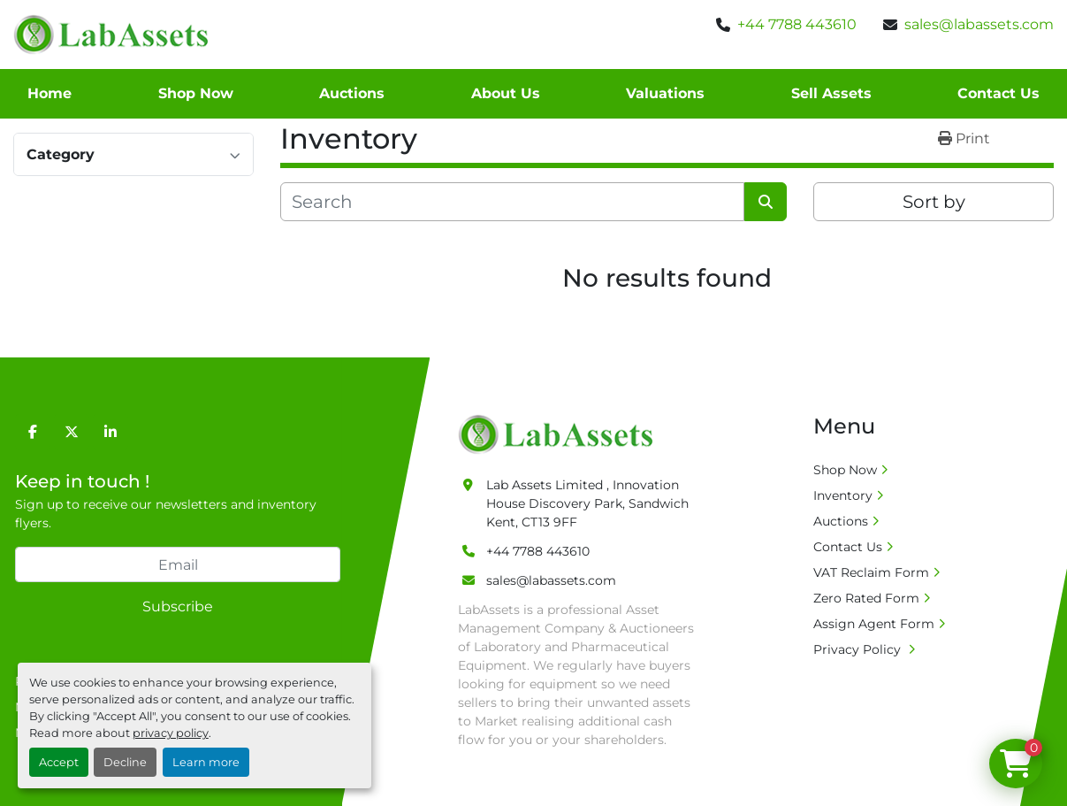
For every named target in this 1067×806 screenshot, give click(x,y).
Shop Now (195, 93)
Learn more (206, 762)
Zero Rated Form (866, 598)
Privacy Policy (858, 649)
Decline (125, 762)
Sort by (934, 201)
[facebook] (32, 431)
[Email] (177, 564)
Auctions (352, 93)
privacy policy (171, 733)
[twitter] (71, 431)
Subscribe (177, 606)
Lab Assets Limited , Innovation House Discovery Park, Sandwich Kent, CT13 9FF (587, 503)
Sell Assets (831, 93)
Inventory (843, 495)
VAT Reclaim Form (871, 572)
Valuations (665, 93)
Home (49, 93)
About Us (505, 93)
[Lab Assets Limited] (560, 433)
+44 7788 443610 (797, 24)
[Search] (512, 201)
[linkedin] (110, 431)
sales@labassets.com (979, 24)
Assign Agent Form (873, 624)
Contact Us (998, 93)
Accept (59, 762)
